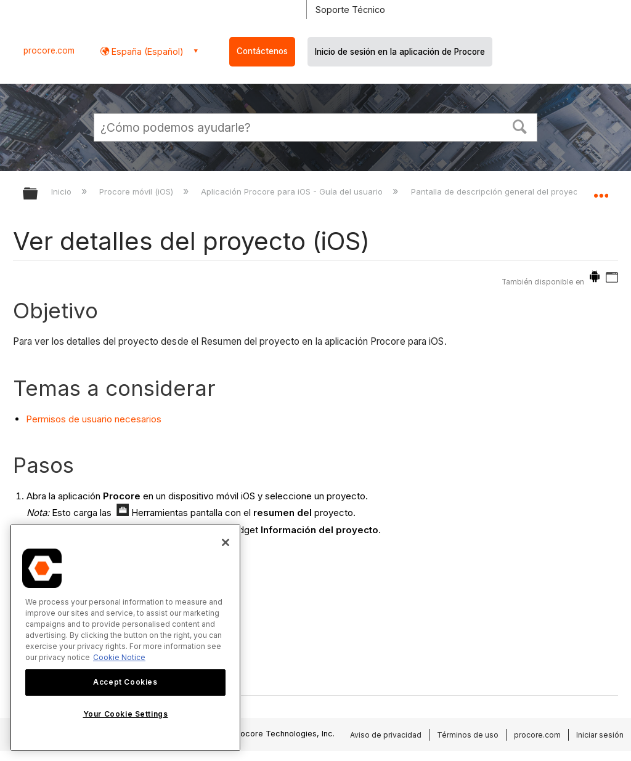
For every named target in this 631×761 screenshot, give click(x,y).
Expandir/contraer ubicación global (600, 189)
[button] (520, 125)
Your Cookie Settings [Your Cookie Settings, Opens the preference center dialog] (125, 714)
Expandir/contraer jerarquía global (38, 194)
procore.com (49, 50)
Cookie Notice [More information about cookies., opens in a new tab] (119, 657)
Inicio (62, 191)
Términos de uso (468, 734)
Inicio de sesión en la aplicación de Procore (400, 52)
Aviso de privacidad (385, 734)
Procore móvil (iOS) (137, 191)
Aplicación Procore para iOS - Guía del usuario (293, 191)
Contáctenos (262, 51)
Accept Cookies (125, 682)
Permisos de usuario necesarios (93, 419)
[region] (125, 637)
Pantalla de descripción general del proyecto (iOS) (510, 191)
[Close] (225, 542)
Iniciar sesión (600, 734)
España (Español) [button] (146, 51)
